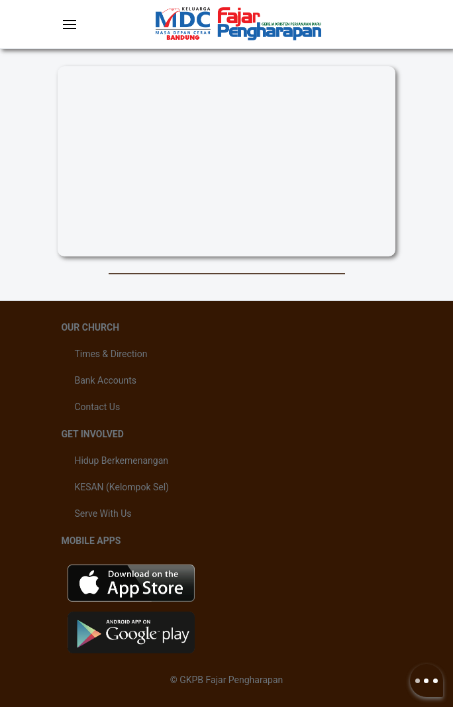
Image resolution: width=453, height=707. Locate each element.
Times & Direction (110, 354)
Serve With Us (102, 513)
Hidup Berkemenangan (121, 460)
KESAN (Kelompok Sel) (121, 487)
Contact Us (97, 407)
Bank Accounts (105, 380)
